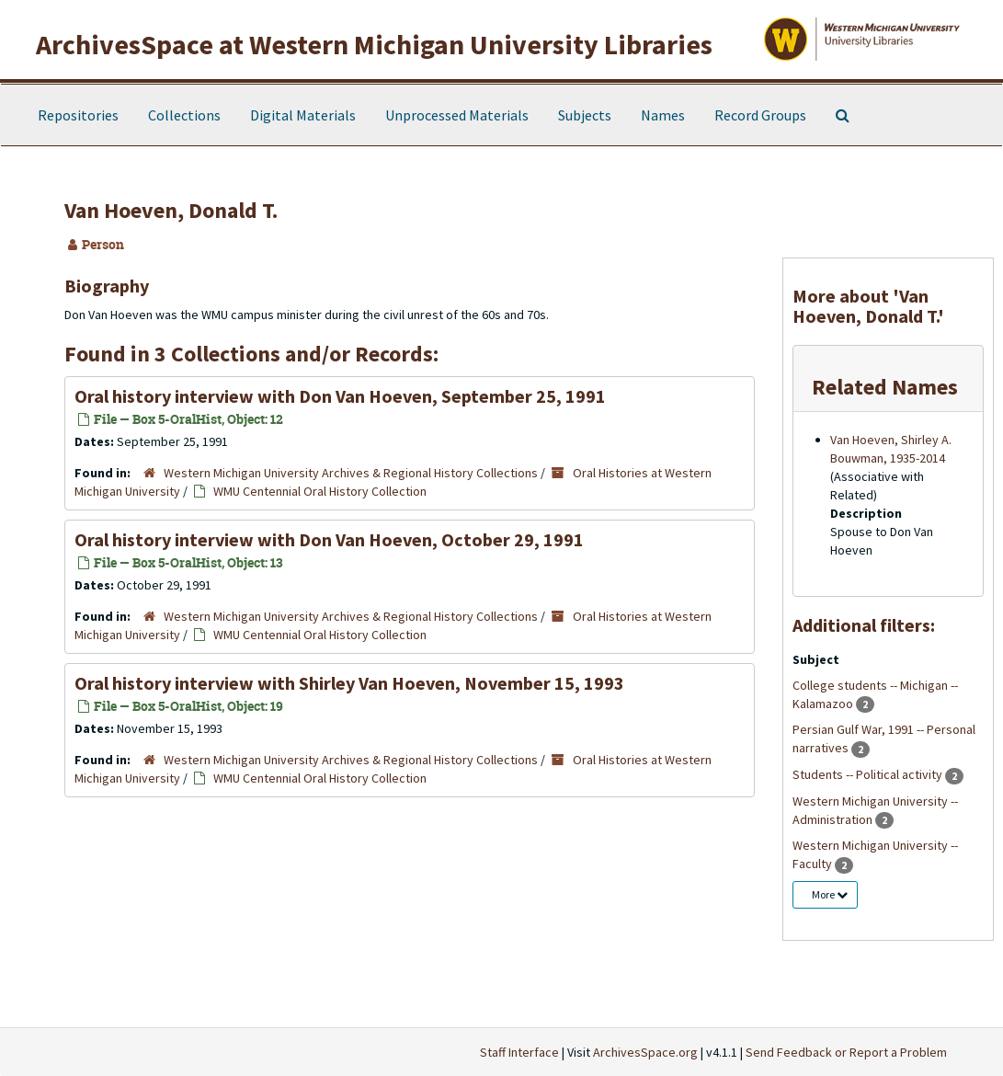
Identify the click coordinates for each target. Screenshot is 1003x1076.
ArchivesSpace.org (645, 1052)
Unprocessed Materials (457, 115)
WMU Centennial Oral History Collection (320, 491)
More (830, 894)
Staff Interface (519, 1052)
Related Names (885, 386)
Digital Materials (303, 115)
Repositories (78, 115)
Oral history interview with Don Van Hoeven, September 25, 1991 (340, 395)
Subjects (584, 115)
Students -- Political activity (868, 774)
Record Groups (760, 115)
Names (663, 115)
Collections (184, 115)
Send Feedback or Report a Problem (846, 1052)
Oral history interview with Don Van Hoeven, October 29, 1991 (329, 539)
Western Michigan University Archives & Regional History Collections (351, 472)
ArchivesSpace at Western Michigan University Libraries (374, 44)
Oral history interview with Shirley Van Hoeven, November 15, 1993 (349, 682)
